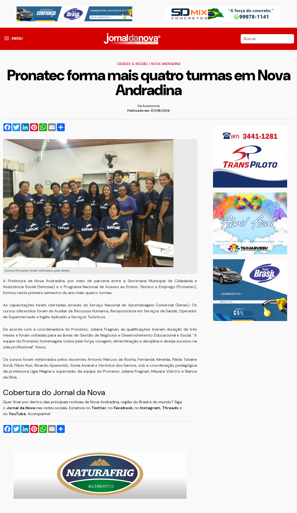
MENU (17, 38)
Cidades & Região (132, 64)
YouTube (17, 413)
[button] (6, 39)
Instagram (150, 407)
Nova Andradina (165, 64)
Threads (171, 407)
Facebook (123, 407)
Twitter (98, 407)
